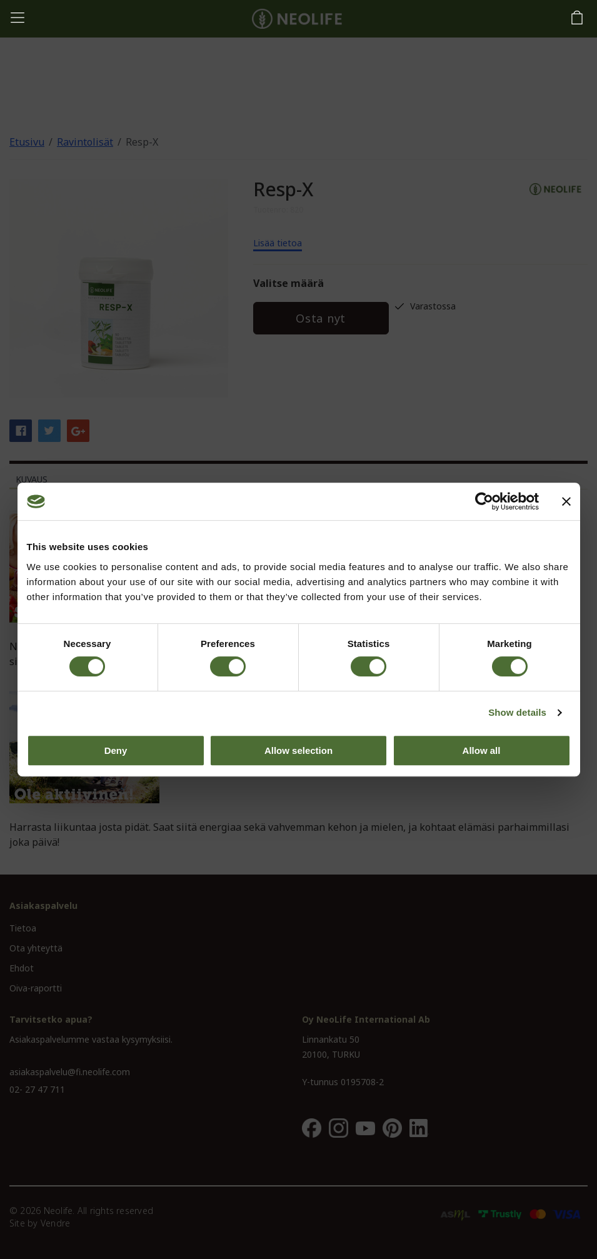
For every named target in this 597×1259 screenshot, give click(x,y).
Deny (116, 750)
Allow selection (298, 750)
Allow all (482, 750)
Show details (517, 712)
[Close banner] (566, 501)
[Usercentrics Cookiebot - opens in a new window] (484, 501)
